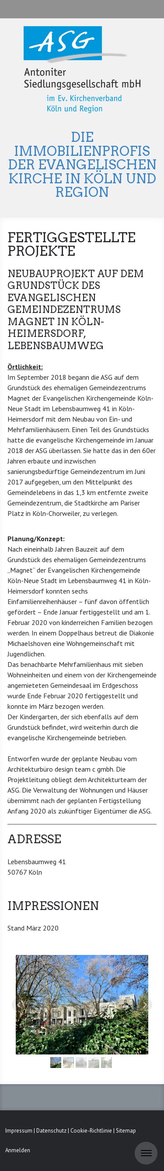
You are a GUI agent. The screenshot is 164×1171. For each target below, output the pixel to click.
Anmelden (17, 1150)
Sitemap (126, 1130)
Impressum (18, 1130)
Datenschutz (51, 1130)
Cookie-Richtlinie (91, 1130)
